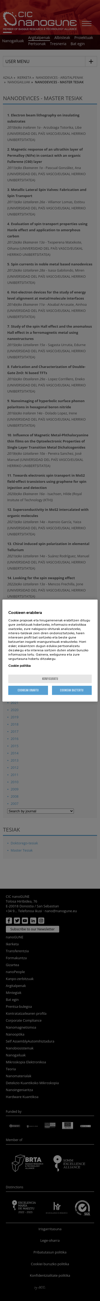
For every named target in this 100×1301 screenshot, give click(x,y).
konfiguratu (50, 679)
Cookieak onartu (28, 690)
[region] (49, 650)
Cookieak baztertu (71, 690)
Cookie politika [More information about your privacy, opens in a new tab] (19, 666)
